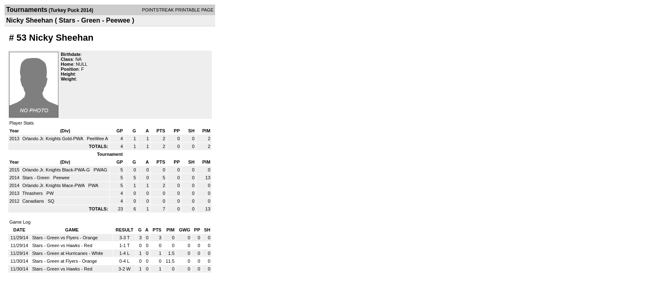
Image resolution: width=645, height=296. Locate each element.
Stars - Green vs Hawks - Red (62, 245)
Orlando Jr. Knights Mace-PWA (54, 185)
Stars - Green (36, 177)
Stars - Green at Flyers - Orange (64, 261)
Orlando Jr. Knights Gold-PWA (53, 138)
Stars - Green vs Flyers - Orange (65, 237)
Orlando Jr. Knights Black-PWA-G (56, 169)
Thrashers (33, 193)
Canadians (33, 201)
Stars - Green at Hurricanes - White (67, 253)
